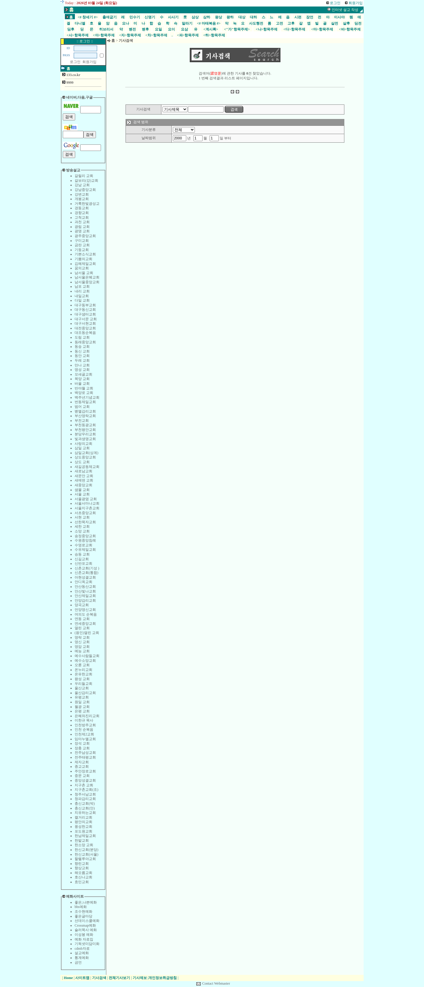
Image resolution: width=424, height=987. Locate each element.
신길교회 (82, 559)
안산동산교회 (85, 587)
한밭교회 (82, 840)
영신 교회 (82, 642)
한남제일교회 (85, 836)
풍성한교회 (83, 827)
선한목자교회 (85, 522)
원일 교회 (82, 702)
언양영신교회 (85, 610)
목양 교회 (82, 379)
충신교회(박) (85, 803)
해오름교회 (83, 873)
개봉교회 (82, 199)
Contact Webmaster (216, 983)
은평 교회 (82, 711)
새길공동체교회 (87, 467)
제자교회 (82, 762)
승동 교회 (82, 554)
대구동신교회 (85, 309)
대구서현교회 (85, 323)
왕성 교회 (82, 679)
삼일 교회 (82, 448)
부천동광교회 (85, 425)
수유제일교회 (85, 550)
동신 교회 (82, 351)
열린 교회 (82, 628)
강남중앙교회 (85, 190)
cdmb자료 (82, 948)
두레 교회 (82, 360)
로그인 (75, 62)
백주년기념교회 (87, 397)
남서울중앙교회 (87, 282)
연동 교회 (82, 619)
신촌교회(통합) (86, 573)
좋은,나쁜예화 (86, 902)
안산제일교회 (85, 596)
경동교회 (82, 208)
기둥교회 (82, 250)
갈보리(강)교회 (86, 180)
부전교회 (82, 420)
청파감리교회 (85, 799)
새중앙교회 (83, 485)
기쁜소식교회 (85, 254)
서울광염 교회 (86, 499)
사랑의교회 (83, 444)
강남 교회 (82, 185)
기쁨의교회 (83, 259)
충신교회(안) (85, 808)
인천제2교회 (84, 734)
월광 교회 (82, 707)
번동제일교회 (85, 402)
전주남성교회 (85, 753)
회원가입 (89, 62)
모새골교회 (83, 374)
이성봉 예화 (84, 935)
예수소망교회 (85, 660)
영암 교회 (82, 647)
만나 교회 (82, 365)
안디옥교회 (83, 582)
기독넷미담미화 (87, 944)
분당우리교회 (85, 434)
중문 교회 (82, 776)
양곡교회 (82, 605)
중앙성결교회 (85, 780)
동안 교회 (82, 356)
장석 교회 (82, 743)
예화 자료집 (84, 939)
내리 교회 (82, 291)
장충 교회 (82, 748)
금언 (78, 962)
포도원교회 (83, 831)
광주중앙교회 (85, 236)
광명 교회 (82, 231)
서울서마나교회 (87, 503)
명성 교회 (82, 370)
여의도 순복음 (86, 614)
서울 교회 (82, 494)
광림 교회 (82, 227)
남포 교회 (82, 286)
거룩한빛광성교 (87, 204)
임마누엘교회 (85, 739)
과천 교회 (82, 222)
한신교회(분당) (86, 850)
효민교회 (82, 882)
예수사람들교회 (87, 656)
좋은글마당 (83, 916)
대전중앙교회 (85, 328)
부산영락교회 (85, 416)
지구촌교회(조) (86, 790)
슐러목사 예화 (86, 930)
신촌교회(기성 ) (87, 568)
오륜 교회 (82, 665)
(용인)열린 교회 (87, 633)
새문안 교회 (84, 476)
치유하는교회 (85, 813)
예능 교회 (82, 651)
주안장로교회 (85, 771)
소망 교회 (82, 531)
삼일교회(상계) (86, 453)
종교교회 (82, 766)
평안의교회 (83, 822)
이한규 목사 (84, 720)
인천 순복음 (84, 729)
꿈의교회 (82, 268)
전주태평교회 (85, 757)
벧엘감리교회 (85, 411)
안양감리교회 (85, 600)
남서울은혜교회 (87, 277)
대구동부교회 (85, 305)
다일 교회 (82, 300)
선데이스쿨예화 (87, 921)
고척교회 (82, 217)
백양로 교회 (84, 393)
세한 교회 (82, 526)
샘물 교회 (82, 490)
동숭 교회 (82, 346)
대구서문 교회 (86, 319)
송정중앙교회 (85, 536)
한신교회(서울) (86, 854)
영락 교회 (82, 637)
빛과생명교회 (85, 439)
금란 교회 (82, 245)
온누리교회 (83, 670)
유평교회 (82, 697)
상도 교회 (82, 462)
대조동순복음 (85, 333)
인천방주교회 (85, 725)
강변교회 (82, 194)
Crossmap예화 (85, 925)
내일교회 (82, 296)
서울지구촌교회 (87, 508)
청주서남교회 (85, 794)
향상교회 (82, 868)
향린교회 (82, 864)
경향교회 (82, 213)
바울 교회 (82, 383)
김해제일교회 (85, 264)
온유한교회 (83, 674)
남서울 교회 (84, 273)
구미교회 (82, 241)
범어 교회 (82, 407)
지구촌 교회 (84, 785)
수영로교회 (83, 545)
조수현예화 (83, 911)
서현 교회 (82, 517)
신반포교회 (83, 563)
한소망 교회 (84, 845)
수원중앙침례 (85, 540)
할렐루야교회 (85, 859)
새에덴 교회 (84, 480)
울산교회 (82, 688)
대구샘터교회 (85, 314)
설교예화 (82, 953)
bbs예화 (81, 907)
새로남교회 (83, 471)
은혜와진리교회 (87, 716)
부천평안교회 (85, 430)
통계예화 (82, 958)
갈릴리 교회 (84, 176)
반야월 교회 (84, 388)
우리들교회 (83, 684)
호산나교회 (83, 877)
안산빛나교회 (85, 591)
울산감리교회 (85, 693)
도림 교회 (82, 337)
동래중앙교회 (85, 342)
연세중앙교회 (85, 623)
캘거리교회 (83, 817)
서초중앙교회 (85, 513)
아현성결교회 (85, 577)
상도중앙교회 (85, 457)
